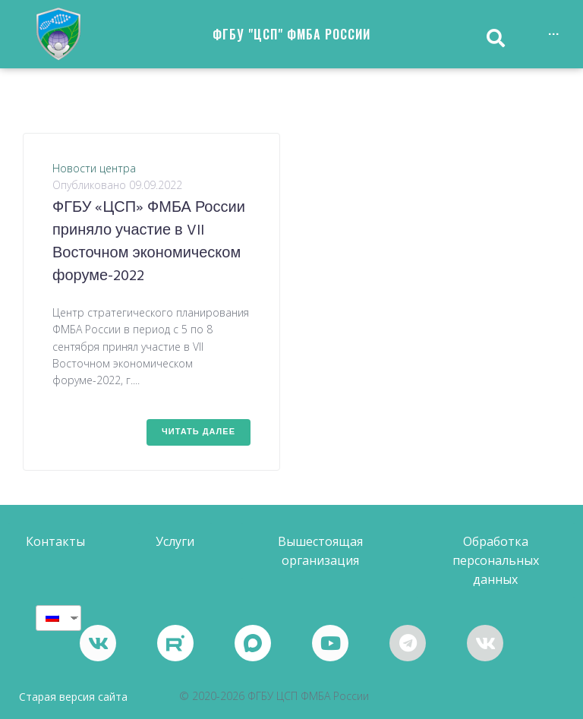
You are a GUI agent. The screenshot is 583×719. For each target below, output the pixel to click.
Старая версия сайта (73, 696)
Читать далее (198, 432)
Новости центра (94, 168)
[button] (55, 541)
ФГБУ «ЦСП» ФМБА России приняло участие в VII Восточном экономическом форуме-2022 (148, 242)
